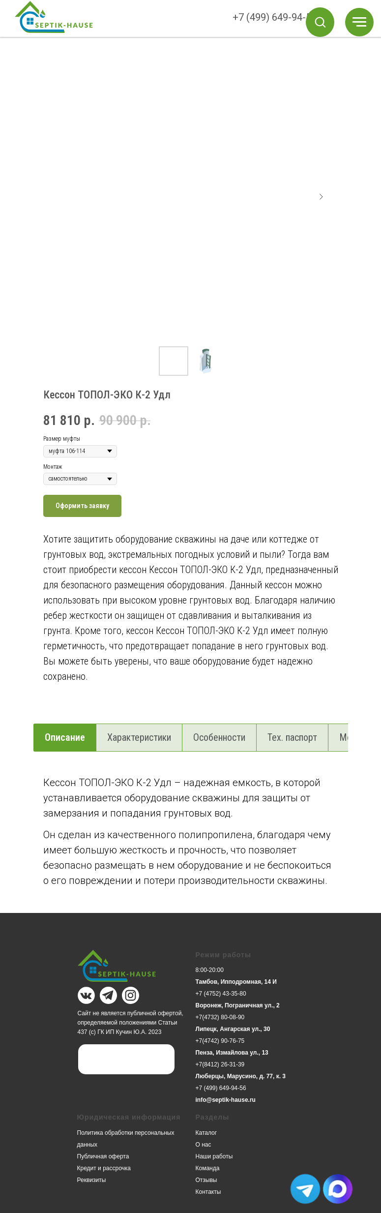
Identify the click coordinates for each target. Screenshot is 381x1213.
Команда (208, 1168)
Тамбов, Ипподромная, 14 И (236, 981)
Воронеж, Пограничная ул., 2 (238, 1005)
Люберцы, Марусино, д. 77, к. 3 (241, 1076)
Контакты (208, 1191)
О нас (203, 1144)
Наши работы (214, 1156)
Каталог (206, 1132)
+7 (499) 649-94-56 (275, 17)
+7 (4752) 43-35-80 (221, 993)
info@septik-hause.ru (226, 1099)
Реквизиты (91, 1180)
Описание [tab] (65, 737)
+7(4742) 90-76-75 (220, 1040)
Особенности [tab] (219, 737)
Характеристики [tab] (139, 737)
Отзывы (206, 1180)
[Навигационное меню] (359, 22)
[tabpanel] (190, 842)
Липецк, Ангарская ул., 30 (233, 1029)
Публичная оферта (103, 1156)
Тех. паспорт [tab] (292, 737)
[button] (320, 22)
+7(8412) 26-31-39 (220, 1064)
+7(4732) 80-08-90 (220, 1017)
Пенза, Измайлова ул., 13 (232, 1052)
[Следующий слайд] (321, 196)
